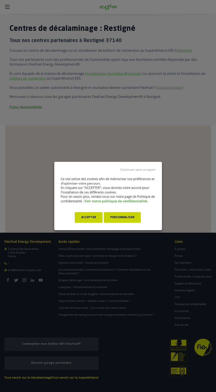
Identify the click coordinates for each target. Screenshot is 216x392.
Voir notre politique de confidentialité (115, 201)
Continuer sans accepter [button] (137, 169)
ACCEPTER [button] (88, 217)
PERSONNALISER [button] (122, 217)
